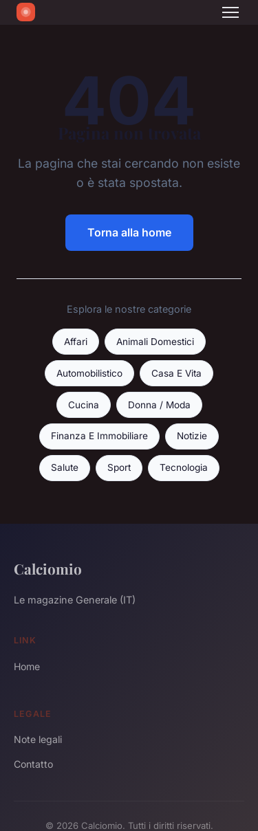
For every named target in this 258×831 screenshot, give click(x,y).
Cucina (83, 404)
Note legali (38, 739)
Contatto (33, 764)
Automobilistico (89, 373)
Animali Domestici (155, 341)
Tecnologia (184, 467)
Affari (75, 341)
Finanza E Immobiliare (99, 435)
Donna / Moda (159, 404)
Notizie (192, 435)
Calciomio (48, 568)
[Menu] (230, 12)
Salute (64, 467)
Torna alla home (129, 232)
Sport (119, 467)
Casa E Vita (176, 373)
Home (27, 666)
